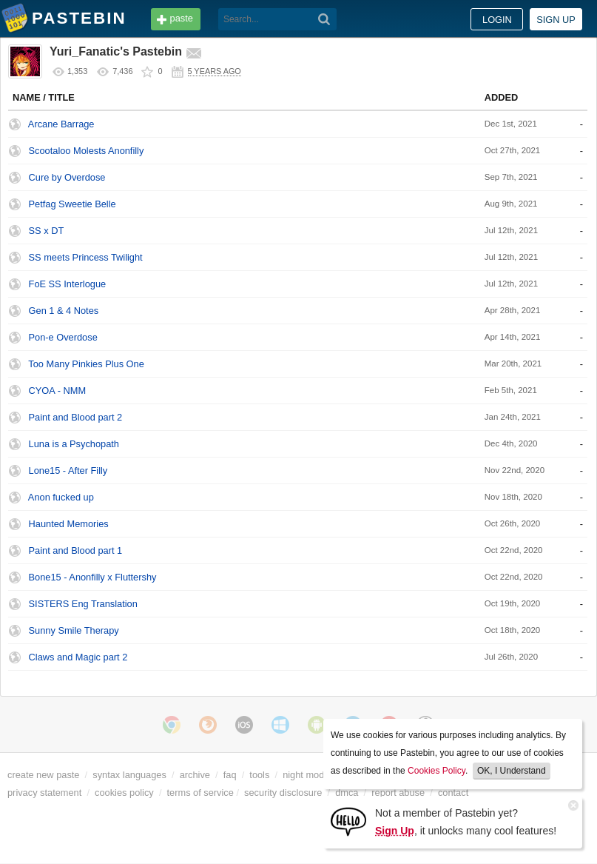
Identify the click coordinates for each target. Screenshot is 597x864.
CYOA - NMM (58, 390)
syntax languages (129, 774)
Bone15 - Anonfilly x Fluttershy (93, 577)
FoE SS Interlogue (68, 283)
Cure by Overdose (67, 177)
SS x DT (46, 230)
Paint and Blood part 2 (76, 417)
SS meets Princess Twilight (86, 257)
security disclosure (283, 792)
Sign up (556, 19)
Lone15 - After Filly (68, 470)
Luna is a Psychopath (74, 443)
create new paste (43, 774)
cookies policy (124, 792)
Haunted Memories (69, 523)
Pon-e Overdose (63, 337)
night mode (306, 774)
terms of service (200, 792)
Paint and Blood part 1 (76, 550)
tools (259, 774)
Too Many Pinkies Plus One (86, 363)
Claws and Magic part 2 (78, 657)
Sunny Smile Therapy (74, 630)
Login (497, 19)
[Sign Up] (348, 820)
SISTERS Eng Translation (83, 603)
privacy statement (44, 792)
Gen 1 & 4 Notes (64, 310)
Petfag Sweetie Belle (72, 204)
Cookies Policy (436, 771)
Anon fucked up (61, 497)
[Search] (324, 19)
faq (230, 774)
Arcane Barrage (61, 124)
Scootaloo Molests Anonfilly (86, 150)
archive (195, 774)
